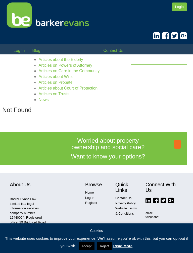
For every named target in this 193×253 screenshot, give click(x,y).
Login (179, 7)
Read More (122, 246)
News (43, 100)
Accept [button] (87, 246)
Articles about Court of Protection (68, 88)
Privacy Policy (125, 203)
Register (91, 203)
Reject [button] (104, 246)
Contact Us (113, 50)
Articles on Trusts (53, 94)
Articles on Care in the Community (69, 71)
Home (89, 192)
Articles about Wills (55, 76)
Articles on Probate (55, 82)
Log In (19, 50)
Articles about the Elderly (60, 59)
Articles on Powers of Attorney (65, 65)
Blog (36, 50)
